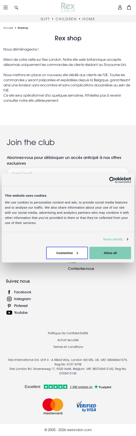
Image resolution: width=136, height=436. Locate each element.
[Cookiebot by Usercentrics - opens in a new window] (112, 180)
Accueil (8, 27)
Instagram (22, 298)
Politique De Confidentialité (68, 333)
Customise (67, 252)
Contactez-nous (81, 268)
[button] (16, 7)
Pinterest (21, 305)
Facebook (22, 292)
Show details (113, 239)
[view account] (120, 7)
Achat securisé (68, 340)
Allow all (110, 252)
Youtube (21, 312)
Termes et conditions (68, 347)
